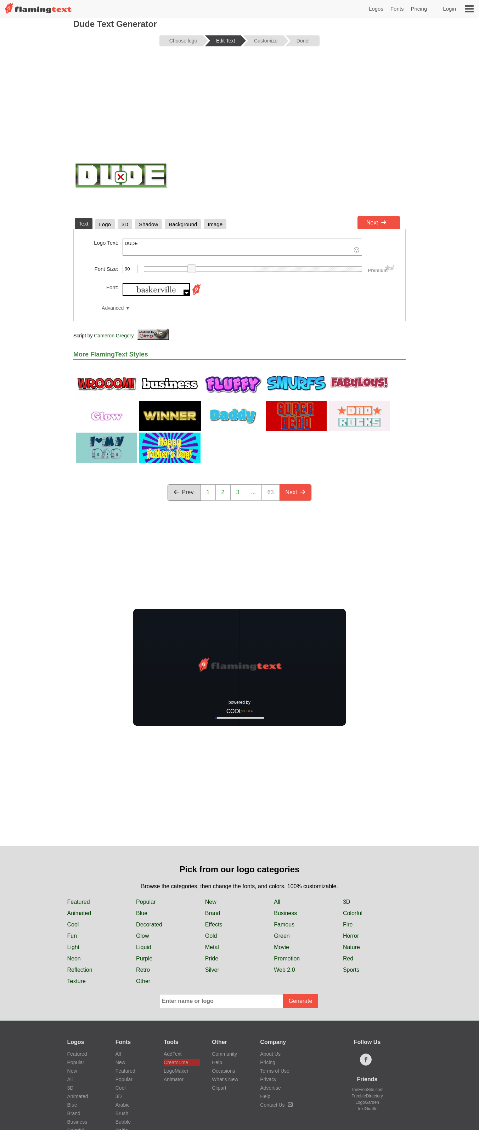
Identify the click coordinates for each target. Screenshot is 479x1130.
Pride (211, 958)
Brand (212, 913)
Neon (74, 958)
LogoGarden (367, 1102)
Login (449, 9)
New (210, 902)
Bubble (123, 1122)
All (277, 902)
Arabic (122, 1105)
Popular (146, 902)
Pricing (419, 9)
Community (224, 1054)
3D (346, 902)
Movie (281, 947)
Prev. (184, 492)
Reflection (79, 970)
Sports (351, 970)
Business (285, 913)
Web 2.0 (284, 970)
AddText (173, 1054)
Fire (348, 924)
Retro (143, 970)
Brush (122, 1113)
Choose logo (183, 41)
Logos (376, 9)
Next (376, 222)
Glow (142, 936)
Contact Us (276, 1105)
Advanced (113, 308)
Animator (174, 1079)
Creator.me (176, 1062)
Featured (78, 902)
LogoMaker (176, 1071)
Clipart (219, 1088)
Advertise (270, 1088)
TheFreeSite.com (367, 1089)
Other (143, 981)
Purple (144, 958)
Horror (351, 936)
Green (281, 936)
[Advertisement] (239, 106)
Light (73, 947)
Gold (211, 936)
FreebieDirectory (367, 1096)
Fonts (397, 9)
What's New (225, 1079)
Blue (141, 913)
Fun (72, 936)
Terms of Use (274, 1071)
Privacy (268, 1079)
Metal (212, 947)
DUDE (242, 247)
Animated (79, 913)
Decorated (149, 924)
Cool (73, 924)
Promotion (287, 958)
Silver (212, 970)
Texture (76, 981)
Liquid (143, 947)
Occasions (223, 1071)
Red (348, 958)
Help (217, 1062)
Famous (284, 924)
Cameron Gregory (114, 335)
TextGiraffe (367, 1108)
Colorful (352, 913)
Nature (351, 947)
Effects (213, 924)
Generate (300, 1001)
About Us (270, 1054)
